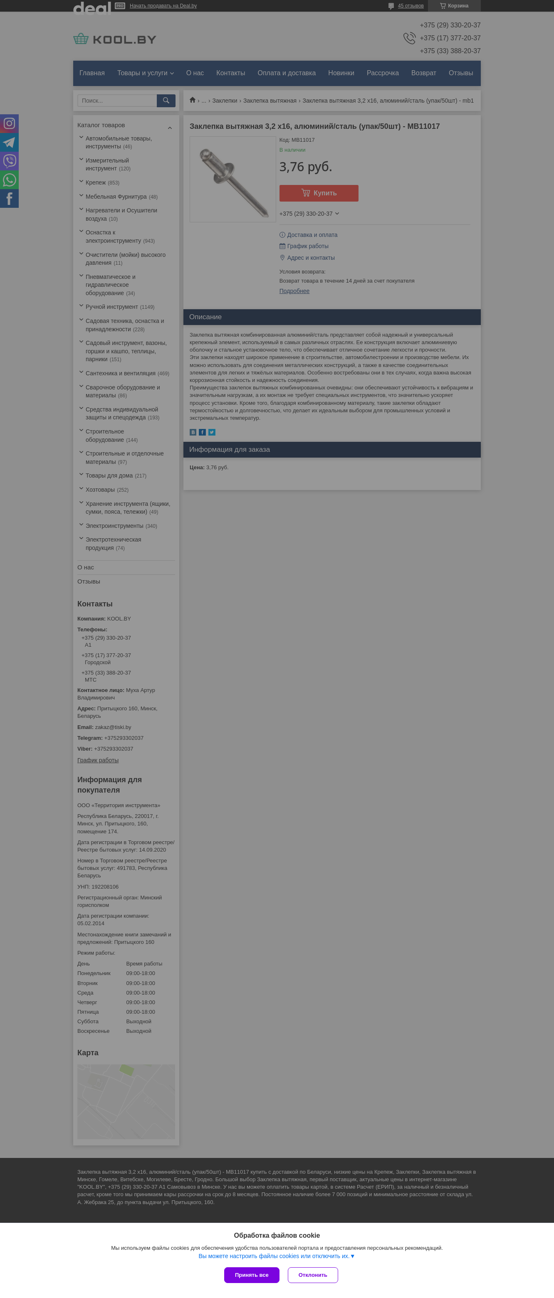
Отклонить (313, 1275)
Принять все (252, 1275)
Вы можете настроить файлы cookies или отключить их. (273, 1256)
